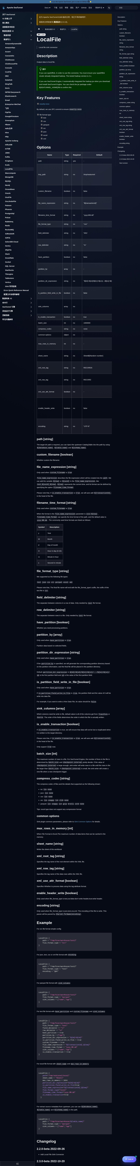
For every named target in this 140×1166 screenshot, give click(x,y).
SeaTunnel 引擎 (8, 307)
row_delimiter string (125, 62)
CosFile (8, 72)
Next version (123, 163)
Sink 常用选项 (10, 286)
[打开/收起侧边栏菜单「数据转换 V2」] (31, 298)
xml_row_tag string (125, 125)
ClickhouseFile (11, 64)
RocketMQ (9, 230)
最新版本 (57, 22)
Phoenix (8, 209)
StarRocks (9, 270)
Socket (8, 262)
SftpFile (8, 250)
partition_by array (125, 70)
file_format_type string (126, 54)
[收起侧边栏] (17, 1163)
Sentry (8, 246)
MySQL (8, 181)
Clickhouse (9, 60)
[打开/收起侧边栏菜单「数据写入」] (31, 39)
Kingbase (9, 161)
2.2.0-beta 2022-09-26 (126, 155)
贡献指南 (5, 315)
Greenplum (9, 120)
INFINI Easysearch (12, 92)
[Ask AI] (129, 1159)
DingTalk (8, 84)
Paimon (8, 205)
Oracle (8, 193)
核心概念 (5, 23)
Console (8, 68)
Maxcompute (10, 173)
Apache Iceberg (11, 141)
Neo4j (7, 185)
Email (7, 100)
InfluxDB (8, 145)
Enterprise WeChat (13, 104)
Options (120, 25)
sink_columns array (125, 87)
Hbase (7, 124)
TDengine (9, 274)
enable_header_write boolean (126, 137)
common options (124, 106)
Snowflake (9, 258)
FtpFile (8, 112)
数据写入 (7, 39)
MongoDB (9, 177)
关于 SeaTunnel (8, 14)
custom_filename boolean (125, 34)
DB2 (7, 76)
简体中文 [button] (98, 8)
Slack (7, 254)
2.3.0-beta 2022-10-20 (126, 159)
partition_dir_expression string (127, 75)
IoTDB (7, 149)
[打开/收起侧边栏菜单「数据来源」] (31, 35)
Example (120, 147)
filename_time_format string (126, 48)
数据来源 (7, 35)
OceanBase (10, 189)
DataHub (8, 80)
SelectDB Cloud (11, 242)
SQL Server (10, 266)
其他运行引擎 (7, 311)
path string (122, 29)
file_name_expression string (126, 41)
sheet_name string (125, 117)
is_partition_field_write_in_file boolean (127, 82)
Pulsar (7, 218)
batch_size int (123, 98)
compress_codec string (127, 102)
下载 (55, 8)
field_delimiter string (126, 58)
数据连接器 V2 (8, 31)
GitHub (84, 8)
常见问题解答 (7, 319)
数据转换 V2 (7, 298)
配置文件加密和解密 (11, 294)
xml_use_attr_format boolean (126, 130)
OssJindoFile (10, 201)
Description (121, 17)
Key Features (122, 21)
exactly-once (44, 104)
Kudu (7, 165)
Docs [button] (47, 8)
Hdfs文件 (8, 128)
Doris (7, 88)
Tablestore (9, 278)
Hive (7, 133)
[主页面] (39, 29)
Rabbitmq (9, 222)
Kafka (7, 157)
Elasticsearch (10, 96)
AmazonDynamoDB (13, 44)
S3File (7, 238)
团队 (72, 8)
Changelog (121, 151)
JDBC (7, 153)
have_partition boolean (127, 66)
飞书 (7, 108)
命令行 (5, 303)
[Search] (126, 8)
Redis (7, 226)
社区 (61, 8)
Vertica (8, 282)
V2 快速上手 (7, 19)
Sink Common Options (83, 822)
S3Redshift (9, 234)
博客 (66, 8)
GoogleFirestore (12, 116)
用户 (77, 8)
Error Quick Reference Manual (16, 290)
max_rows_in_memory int (126, 112)
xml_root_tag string (125, 121)
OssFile (8, 197)
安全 (90, 8)
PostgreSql (9, 213)
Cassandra (9, 56)
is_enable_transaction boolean (126, 93)
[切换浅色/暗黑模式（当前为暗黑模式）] (109, 7)
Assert (8, 52)
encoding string (124, 143)
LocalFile (9, 169)
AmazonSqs (10, 48)
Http (7, 137)
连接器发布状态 (8, 27)
